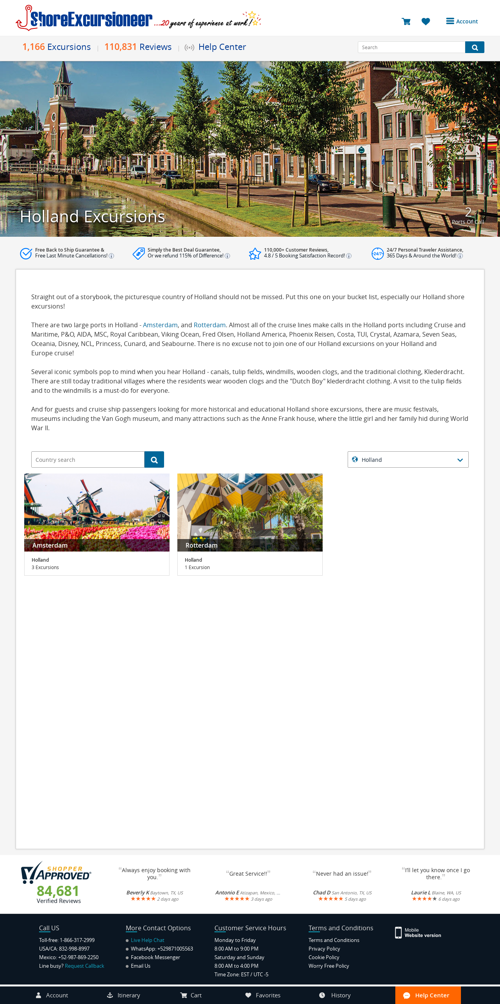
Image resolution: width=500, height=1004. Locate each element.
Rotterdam (210, 325)
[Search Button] (474, 47)
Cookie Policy (324, 957)
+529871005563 (175, 948)
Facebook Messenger (153, 957)
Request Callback (84, 965)
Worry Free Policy (329, 965)
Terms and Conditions (334, 940)
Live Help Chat (145, 940)
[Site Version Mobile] (422, 932)
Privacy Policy (324, 948)
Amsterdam (160, 325)
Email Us (138, 965)
